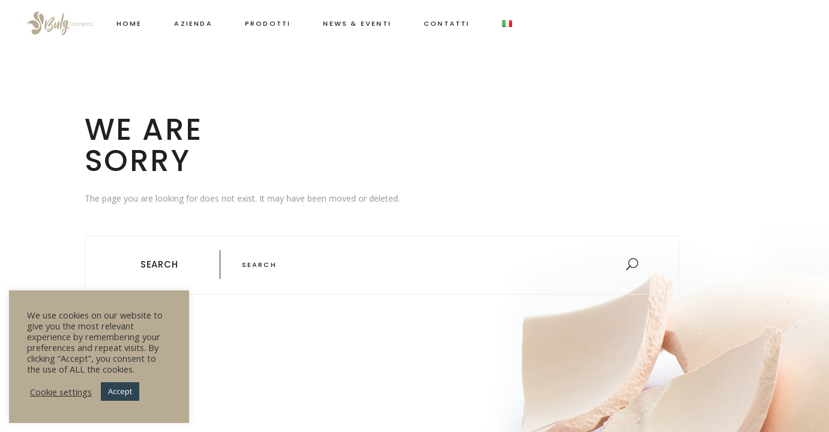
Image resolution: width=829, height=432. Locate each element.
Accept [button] (120, 391)
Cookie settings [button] (61, 391)
